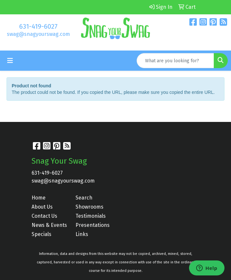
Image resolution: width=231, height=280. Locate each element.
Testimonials (90, 216)
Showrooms (89, 207)
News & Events (49, 225)
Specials (41, 234)
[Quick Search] (175, 60)
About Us (42, 207)
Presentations (92, 225)
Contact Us (44, 216)
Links (81, 234)
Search (83, 198)
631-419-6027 (38, 26)
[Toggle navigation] (10, 60)
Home (39, 198)
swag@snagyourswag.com (38, 34)
